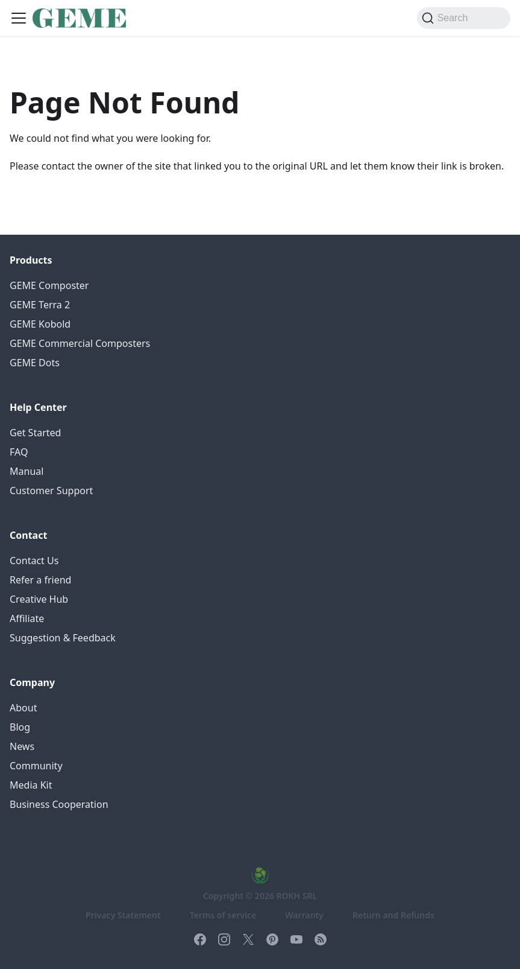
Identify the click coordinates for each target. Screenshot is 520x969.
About (23, 707)
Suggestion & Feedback (63, 637)
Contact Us (34, 560)
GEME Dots (35, 362)
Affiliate (27, 618)
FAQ (19, 452)
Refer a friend (40, 579)
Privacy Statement (123, 915)
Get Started (35, 432)
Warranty (304, 915)
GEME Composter (49, 285)
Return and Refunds (393, 915)
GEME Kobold (40, 324)
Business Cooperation (59, 804)
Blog (20, 727)
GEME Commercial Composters (80, 343)
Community (36, 765)
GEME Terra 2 (40, 304)
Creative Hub (39, 599)
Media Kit (31, 785)
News (22, 746)
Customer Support (51, 490)
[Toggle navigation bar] (19, 18)
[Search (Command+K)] (463, 18)
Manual (26, 471)
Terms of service (223, 915)
